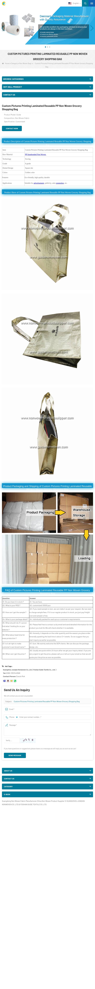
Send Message (14, 755)
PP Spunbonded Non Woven (35, 155)
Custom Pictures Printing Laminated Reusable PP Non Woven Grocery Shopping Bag (47, 701)
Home (5, 63)
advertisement (39, 183)
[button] (45, 47)
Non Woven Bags (25, 63)
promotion (60, 183)
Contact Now (12, 128)
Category (14, 63)
